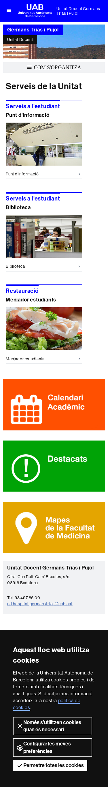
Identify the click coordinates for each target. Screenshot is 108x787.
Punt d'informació (43, 174)
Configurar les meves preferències (43, 747)
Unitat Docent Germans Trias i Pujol (78, 11)
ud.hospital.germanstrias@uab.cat (40, 604)
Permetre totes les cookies (50, 765)
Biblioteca (43, 266)
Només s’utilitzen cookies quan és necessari (48, 726)
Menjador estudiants (43, 359)
